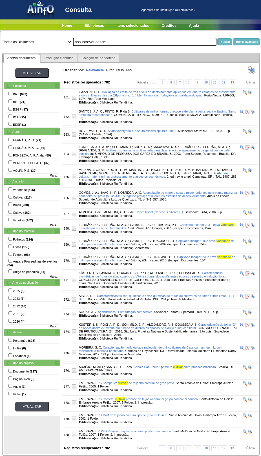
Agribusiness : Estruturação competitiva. (125, 312)
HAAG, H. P (108, 192)
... (153, 82)
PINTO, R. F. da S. (117, 111)
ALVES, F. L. (87, 296)
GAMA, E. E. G (140, 241)
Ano (128, 70)
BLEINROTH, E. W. (114, 169)
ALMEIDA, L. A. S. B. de (139, 173)
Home (67, 25)
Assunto (18, 181)
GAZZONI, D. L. (90, 92)
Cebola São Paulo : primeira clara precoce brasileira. (175, 367)
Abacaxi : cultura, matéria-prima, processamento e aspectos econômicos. (154, 174)
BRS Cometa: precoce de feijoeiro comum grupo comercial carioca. (147, 399)
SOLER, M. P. (184, 169)
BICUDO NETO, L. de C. (175, 173)
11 (214, 82)
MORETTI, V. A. (110, 173)
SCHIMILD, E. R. (133, 324)
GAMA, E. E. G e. (142, 224)
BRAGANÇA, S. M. (92, 150)
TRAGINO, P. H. (167, 224)
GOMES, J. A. (88, 192)
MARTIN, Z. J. (139, 169)
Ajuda (194, 25)
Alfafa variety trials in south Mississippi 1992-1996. (142, 131)
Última (250, 82)
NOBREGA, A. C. (130, 192)
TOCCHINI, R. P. (162, 169)
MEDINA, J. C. (89, 169)
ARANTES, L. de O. (134, 273)
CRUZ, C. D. (142, 147)
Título (119, 70)
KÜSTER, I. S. (88, 324)
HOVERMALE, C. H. (93, 131)
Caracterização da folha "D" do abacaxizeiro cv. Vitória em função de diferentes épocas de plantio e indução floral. (157, 326)
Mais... (54, 175)
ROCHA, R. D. (110, 324)
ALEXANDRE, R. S (160, 324)
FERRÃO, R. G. (191, 147)
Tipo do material (23, 231)
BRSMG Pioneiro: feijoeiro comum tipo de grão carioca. (134, 431)
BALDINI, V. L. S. (208, 169)
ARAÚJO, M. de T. (91, 367)
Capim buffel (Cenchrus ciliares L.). (160, 212)
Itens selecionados (132, 25)
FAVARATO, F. (109, 273)
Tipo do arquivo (23, 363)
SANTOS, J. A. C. (91, 111)
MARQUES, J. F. (204, 173)
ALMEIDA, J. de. (90, 212)
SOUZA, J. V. (88, 312)
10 (206, 82)
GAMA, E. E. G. (141, 257)
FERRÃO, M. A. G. (216, 147)
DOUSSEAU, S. (190, 273)
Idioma (17, 332)
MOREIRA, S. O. (90, 347)
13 (232, 82)
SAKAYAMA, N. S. (165, 147)
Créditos (169, 25)
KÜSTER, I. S (88, 273)
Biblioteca (19, 85)
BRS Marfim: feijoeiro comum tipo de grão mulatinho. (132, 415)
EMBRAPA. (86, 383)
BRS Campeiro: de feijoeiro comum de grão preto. (135, 383)
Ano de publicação (25, 282)
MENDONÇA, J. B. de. (119, 212)
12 (223, 82)
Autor (16, 131)
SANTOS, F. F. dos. (119, 367)
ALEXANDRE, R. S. (163, 273)
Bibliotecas (94, 25)
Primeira (143, 82)
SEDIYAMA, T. (122, 147)
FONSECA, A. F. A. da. (94, 147)
